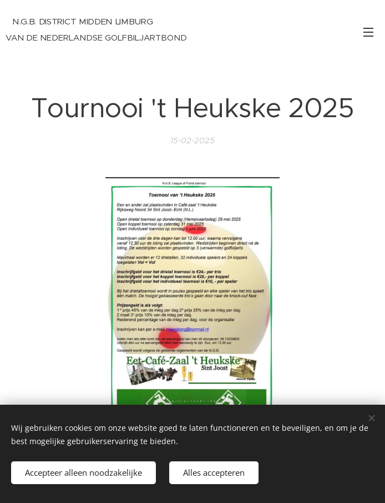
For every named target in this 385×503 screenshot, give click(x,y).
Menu (368, 32)
